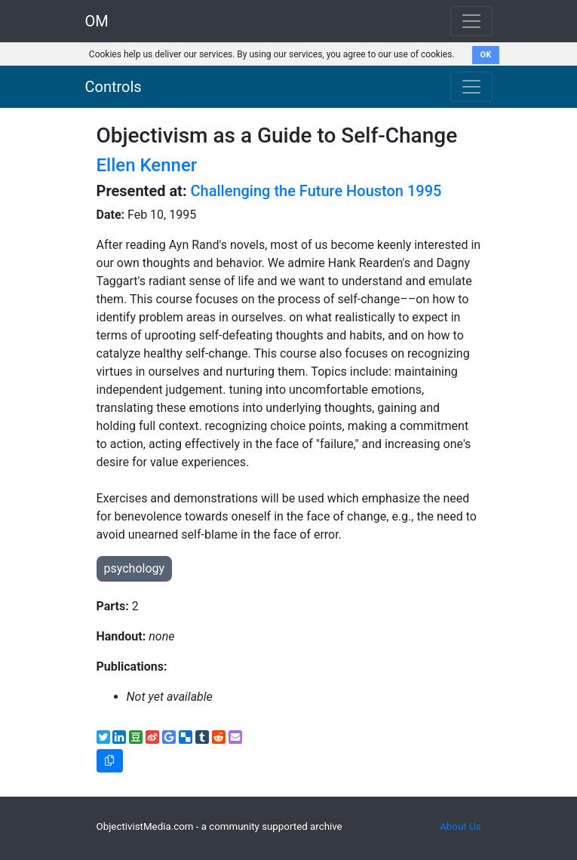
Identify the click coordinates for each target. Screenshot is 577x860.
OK (486, 55)
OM (97, 21)
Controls (113, 87)
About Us (460, 826)
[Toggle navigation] (471, 87)
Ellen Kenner (147, 165)
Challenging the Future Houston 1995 (316, 191)
